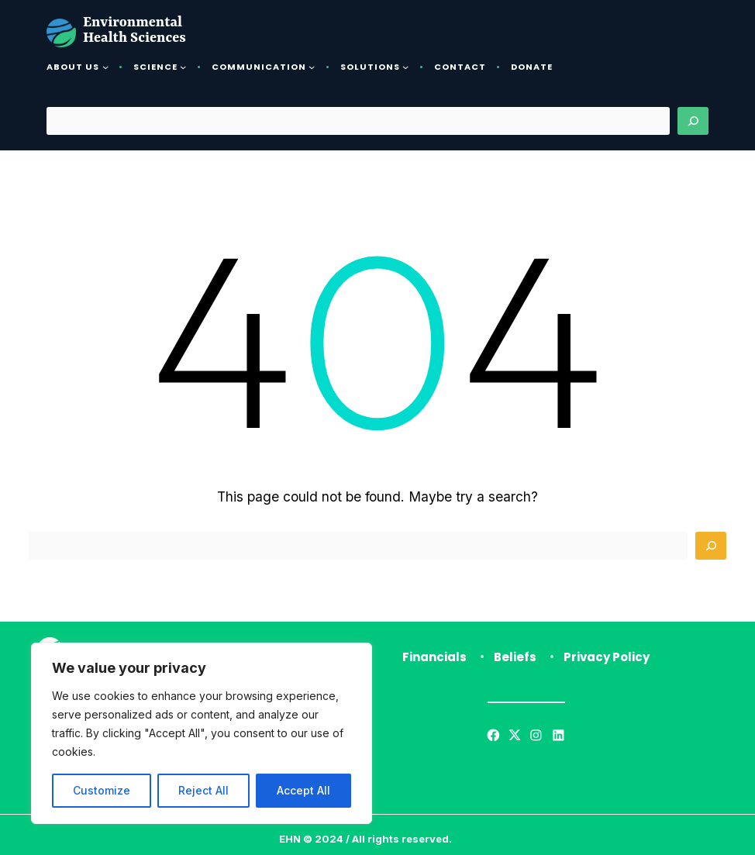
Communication (259, 66)
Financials (434, 657)
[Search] (692, 121)
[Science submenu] (183, 67)
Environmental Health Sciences (134, 31)
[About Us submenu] (105, 67)
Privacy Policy (607, 657)
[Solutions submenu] (405, 67)
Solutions (370, 66)
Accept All (303, 790)
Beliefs (515, 657)
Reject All (203, 790)
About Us (73, 66)
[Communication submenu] (312, 67)
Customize (101, 790)
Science (155, 66)
